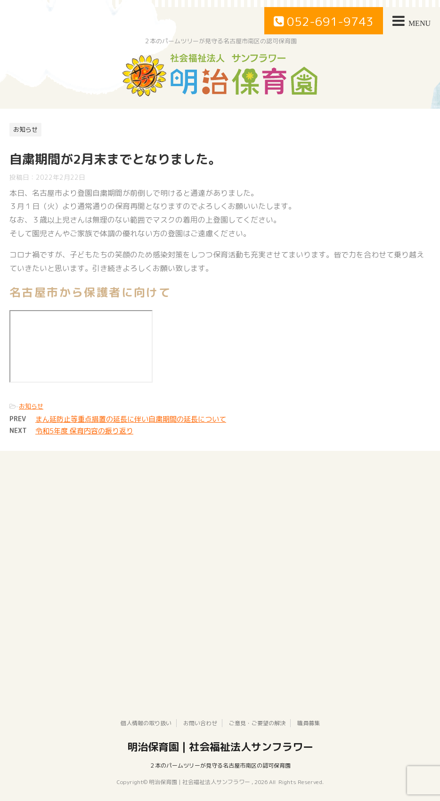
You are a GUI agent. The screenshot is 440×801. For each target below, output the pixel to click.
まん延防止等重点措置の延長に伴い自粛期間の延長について (130, 419)
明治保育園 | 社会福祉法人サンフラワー (220, 747)
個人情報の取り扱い (146, 723)
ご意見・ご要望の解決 (257, 723)
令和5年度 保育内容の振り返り (84, 431)
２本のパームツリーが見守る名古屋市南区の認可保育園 (220, 765)
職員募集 (308, 723)
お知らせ (31, 406)
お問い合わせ (200, 723)
